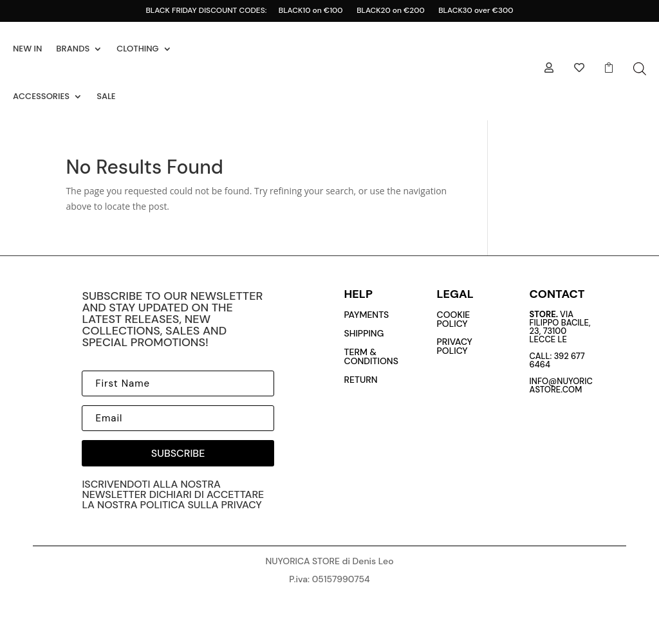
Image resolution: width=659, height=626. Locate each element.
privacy (241, 504)
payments (366, 314)
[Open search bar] (639, 68)
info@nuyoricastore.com (561, 385)
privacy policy (454, 346)
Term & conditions (371, 356)
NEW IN (27, 48)
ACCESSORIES (41, 96)
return (361, 379)
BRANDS (72, 48)
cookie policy (453, 319)
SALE (106, 96)
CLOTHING (137, 48)
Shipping (364, 333)
